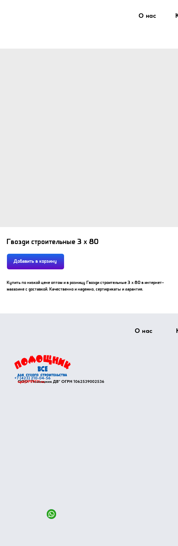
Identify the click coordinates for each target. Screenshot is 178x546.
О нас (148, 15)
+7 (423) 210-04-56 (32, 378)
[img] (42, 365)
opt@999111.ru (31, 381)
